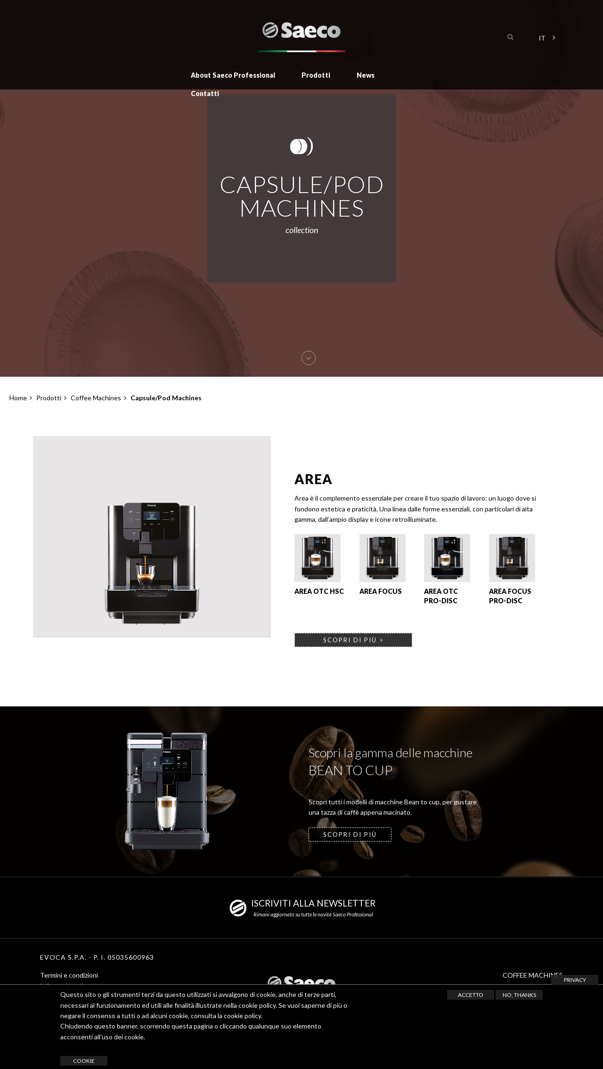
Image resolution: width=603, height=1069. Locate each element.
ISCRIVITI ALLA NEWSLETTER (313, 903)
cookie (84, 1060)
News (366, 75)
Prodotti (316, 75)
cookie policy (242, 1016)
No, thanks (519, 994)
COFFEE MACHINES (533, 975)
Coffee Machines (96, 398)
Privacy (575, 979)
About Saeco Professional (233, 75)
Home (18, 398)
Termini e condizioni (69, 975)
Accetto (470, 994)
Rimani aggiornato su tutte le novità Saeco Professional (313, 914)
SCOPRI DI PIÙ (350, 834)
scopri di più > (353, 640)
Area (313, 479)
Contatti (205, 93)
